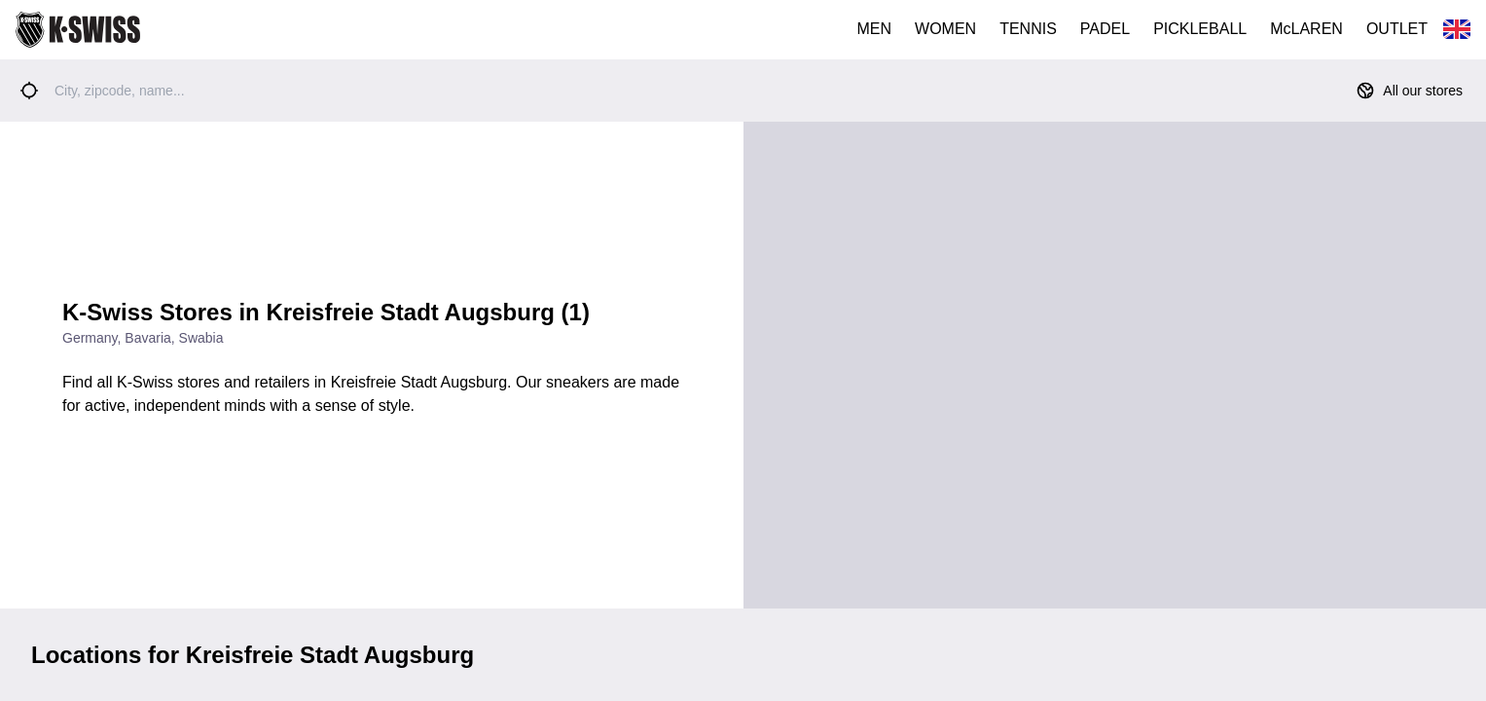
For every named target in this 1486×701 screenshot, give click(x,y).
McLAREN (1306, 28)
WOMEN (945, 28)
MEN (874, 28)
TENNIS (1028, 28)
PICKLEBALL (1200, 28)
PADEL (1105, 28)
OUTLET (1397, 28)
